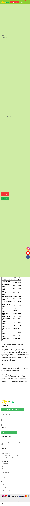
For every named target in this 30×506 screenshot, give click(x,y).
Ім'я (2, 418)
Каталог (15, 2)
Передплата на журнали (13, 409)
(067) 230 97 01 (7, 453)
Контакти (4, 69)
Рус (5, 297)
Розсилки (3, 427)
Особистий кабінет (7, 180)
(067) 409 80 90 (5, 484)
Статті (3, 70)
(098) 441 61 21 (5, 486)
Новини (4, 429)
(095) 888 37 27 (5, 489)
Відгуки (3, 477)
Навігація (4, 461)
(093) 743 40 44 (5, 491)
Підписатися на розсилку (9, 432)
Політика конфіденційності (6, 471)
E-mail (2, 423)
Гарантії (3, 72)
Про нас (3, 67)
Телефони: (5, 482)
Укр (2, 297)
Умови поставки (6, 65)
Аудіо (6, 289)
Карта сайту (4, 475)
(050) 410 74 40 (5, 487)
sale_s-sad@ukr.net (6, 451)
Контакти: (4, 448)
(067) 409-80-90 (22, 2)
